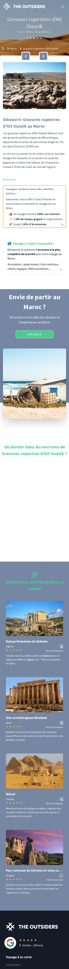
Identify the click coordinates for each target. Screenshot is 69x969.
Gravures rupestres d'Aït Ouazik (40, 48)
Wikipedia (9, 179)
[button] (34, 85)
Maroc (13, 48)
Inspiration (13, 964)
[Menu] (62, 6)
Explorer (34, 334)
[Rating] (37, 943)
